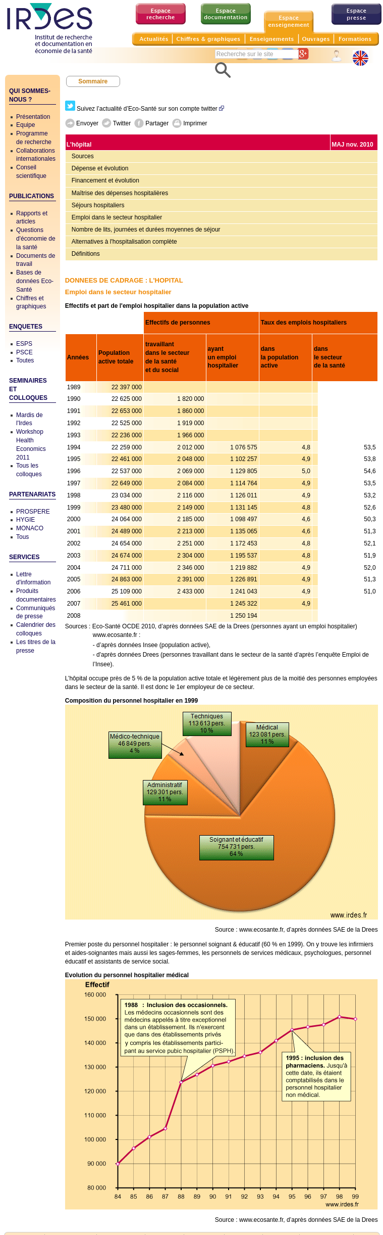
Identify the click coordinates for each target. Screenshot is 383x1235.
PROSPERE (33, 511)
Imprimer (189, 123)
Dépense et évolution (100, 168)
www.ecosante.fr (115, 634)
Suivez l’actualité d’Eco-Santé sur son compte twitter (144, 108)
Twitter (116, 123)
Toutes (25, 360)
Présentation (33, 116)
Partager (151, 123)
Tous (22, 536)
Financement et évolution (105, 180)
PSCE (24, 352)
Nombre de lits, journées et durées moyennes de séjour (146, 229)
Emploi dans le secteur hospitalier (117, 217)
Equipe (25, 124)
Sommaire (92, 81)
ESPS (24, 343)
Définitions (86, 253)
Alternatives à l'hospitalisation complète (124, 241)
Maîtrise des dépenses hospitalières (120, 193)
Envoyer (81, 123)
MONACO (29, 528)
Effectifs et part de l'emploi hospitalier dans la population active (157, 305)
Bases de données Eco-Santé (34, 281)
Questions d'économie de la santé (36, 238)
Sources (83, 156)
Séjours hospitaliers (98, 205)
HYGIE (25, 519)
